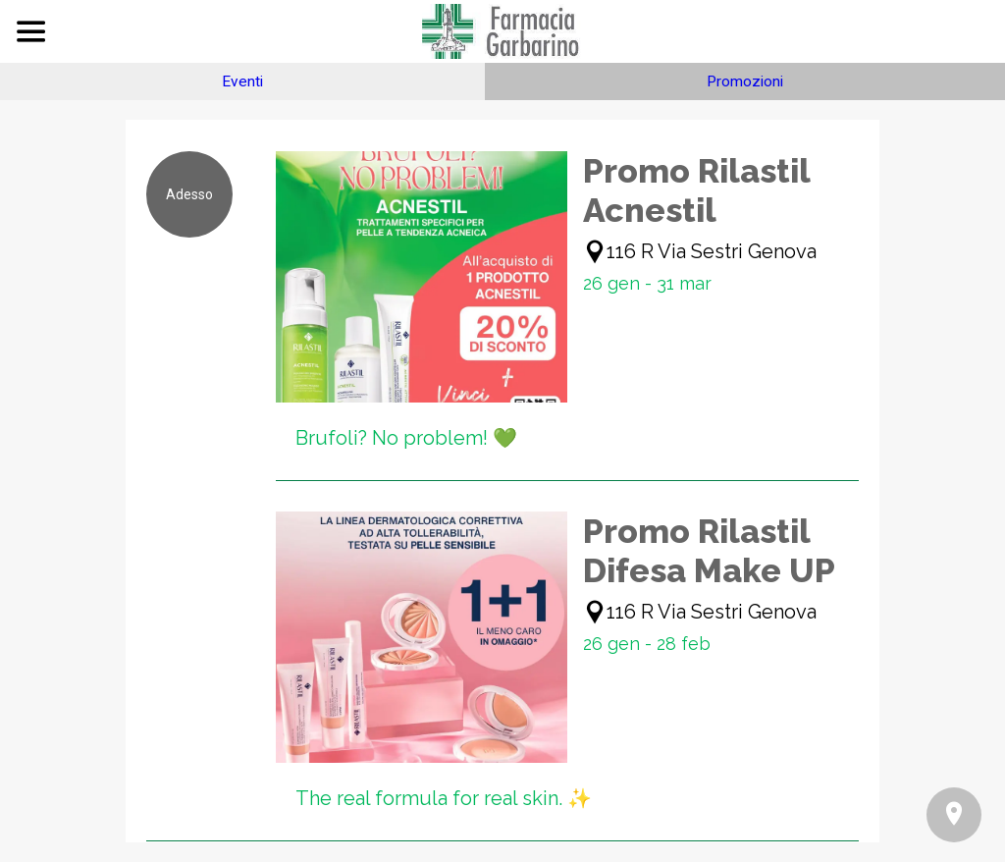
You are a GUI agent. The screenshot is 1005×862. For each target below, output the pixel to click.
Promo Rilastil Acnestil (696, 190)
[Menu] (31, 31)
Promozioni (745, 81)
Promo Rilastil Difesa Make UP (709, 551)
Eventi (242, 81)
